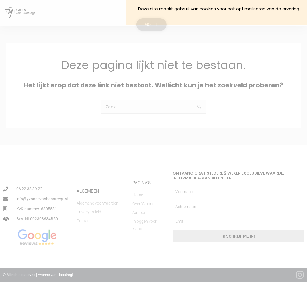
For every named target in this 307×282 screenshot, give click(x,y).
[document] (153, 141)
